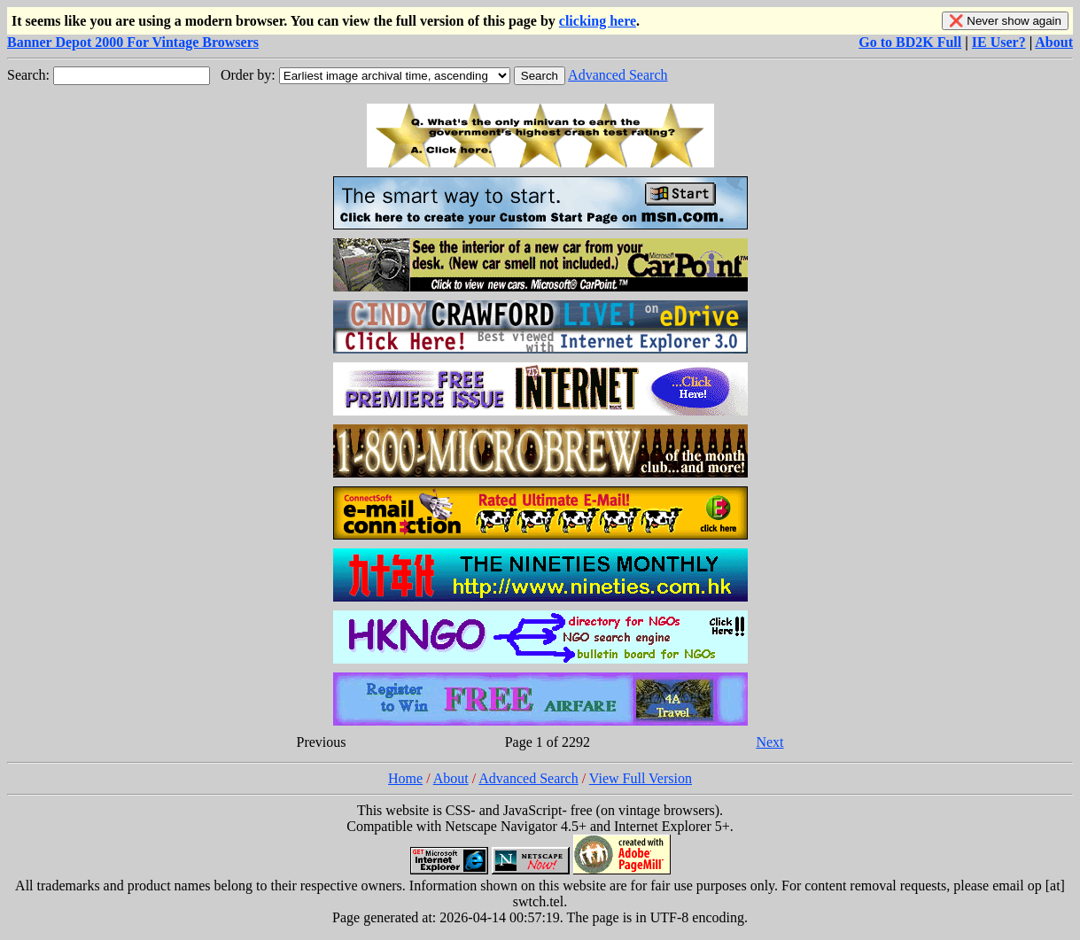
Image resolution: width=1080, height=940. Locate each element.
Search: (28, 74)
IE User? (999, 42)
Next (769, 742)
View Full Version (640, 778)
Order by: (248, 74)
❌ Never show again (1005, 20)
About (1054, 42)
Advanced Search (617, 74)
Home (405, 778)
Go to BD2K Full (910, 42)
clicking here (597, 20)
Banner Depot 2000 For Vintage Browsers (133, 42)
